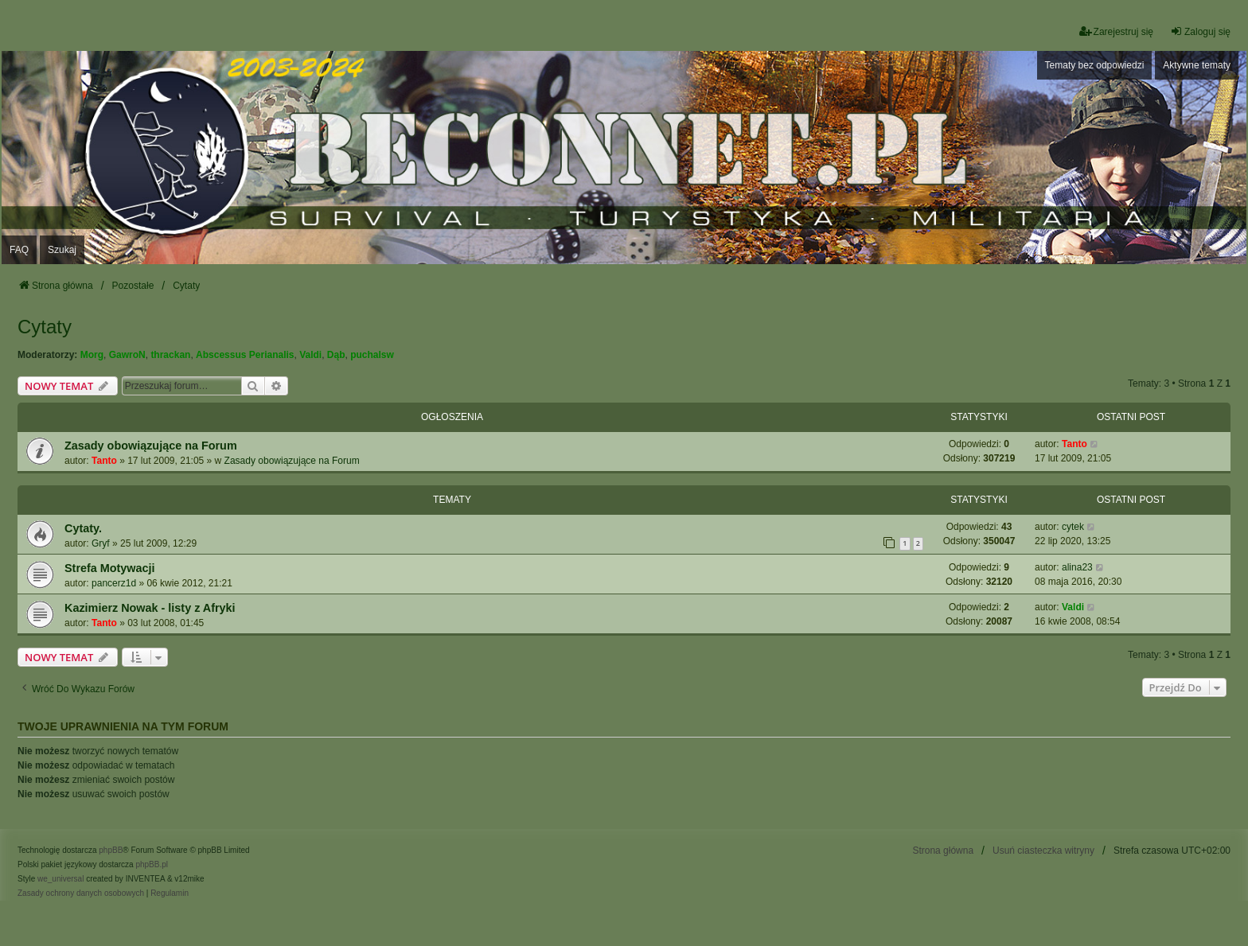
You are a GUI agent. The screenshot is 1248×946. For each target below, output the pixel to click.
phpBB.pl (151, 864)
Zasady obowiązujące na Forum (150, 445)
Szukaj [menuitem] (62, 249)
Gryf (101, 543)
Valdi (310, 354)
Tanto (104, 460)
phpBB (111, 850)
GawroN (127, 354)
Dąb (336, 354)
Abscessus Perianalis (245, 354)
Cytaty (45, 326)
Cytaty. (83, 528)
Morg (91, 354)
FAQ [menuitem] (19, 249)
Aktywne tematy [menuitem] (1196, 65)
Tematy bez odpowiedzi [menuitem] (1095, 65)
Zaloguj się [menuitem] (1200, 31)
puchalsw (372, 354)
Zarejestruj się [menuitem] (1116, 31)
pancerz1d (114, 583)
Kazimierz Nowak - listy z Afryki (150, 607)
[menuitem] (81, 893)
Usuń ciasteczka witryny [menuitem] (1043, 850)
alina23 (1077, 567)
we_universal (60, 878)
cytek (1073, 526)
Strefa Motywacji (109, 568)
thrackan (170, 354)
